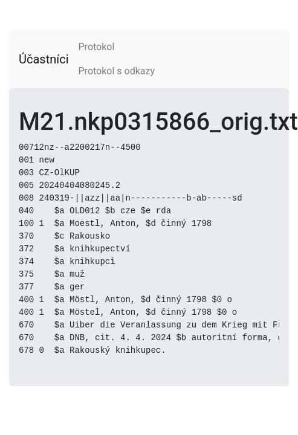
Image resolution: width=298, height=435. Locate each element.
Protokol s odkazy (117, 71)
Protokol (97, 47)
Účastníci (44, 59)
